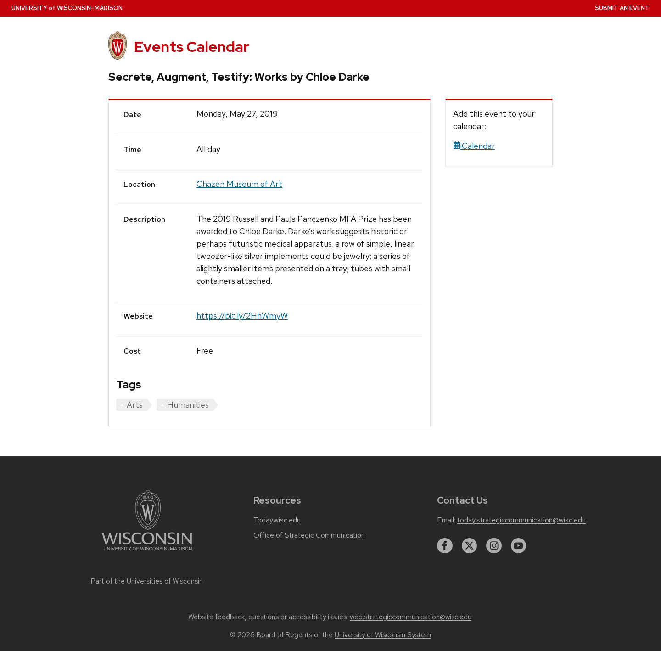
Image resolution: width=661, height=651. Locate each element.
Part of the (147, 581)
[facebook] (445, 546)
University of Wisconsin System (383, 635)
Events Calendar (191, 46)
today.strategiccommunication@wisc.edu (521, 520)
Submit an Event (622, 8)
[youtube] (519, 546)
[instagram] (494, 546)
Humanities (188, 404)
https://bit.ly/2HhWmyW (242, 315)
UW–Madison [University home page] (67, 8)
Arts (135, 404)
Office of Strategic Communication (309, 535)
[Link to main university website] (147, 552)
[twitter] (469, 546)
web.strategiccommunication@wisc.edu (410, 617)
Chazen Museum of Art (239, 184)
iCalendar (474, 145)
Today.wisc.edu (277, 520)
